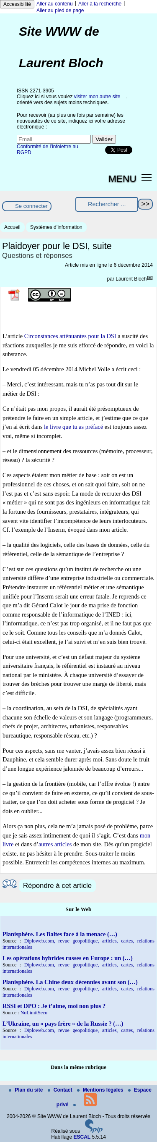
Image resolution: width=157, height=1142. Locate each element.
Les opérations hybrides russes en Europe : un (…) (68, 958)
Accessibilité (17, 4)
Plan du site (26, 1090)
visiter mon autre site (97, 97)
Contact (61, 1090)
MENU (122, 178)
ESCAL (82, 1137)
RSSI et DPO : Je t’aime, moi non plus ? (54, 1006)
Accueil (12, 227)
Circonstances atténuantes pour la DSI (70, 336)
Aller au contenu (54, 4)
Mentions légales (101, 1090)
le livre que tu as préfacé (73, 426)
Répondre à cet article (57, 886)
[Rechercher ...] (106, 204)
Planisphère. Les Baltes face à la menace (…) (60, 934)
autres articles (55, 844)
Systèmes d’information (56, 227)
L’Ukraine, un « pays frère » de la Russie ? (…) (63, 1023)
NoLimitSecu (34, 1013)
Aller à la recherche (99, 4)
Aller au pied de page (60, 10)
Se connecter (31, 206)
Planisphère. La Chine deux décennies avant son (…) (70, 982)
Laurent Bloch (131, 279)
